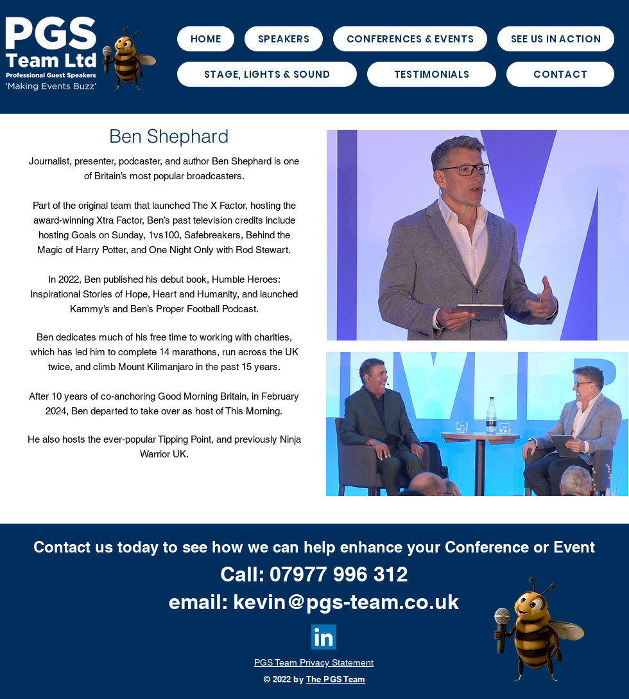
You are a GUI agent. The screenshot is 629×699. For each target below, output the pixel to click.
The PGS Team (336, 679)
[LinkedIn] (323, 637)
